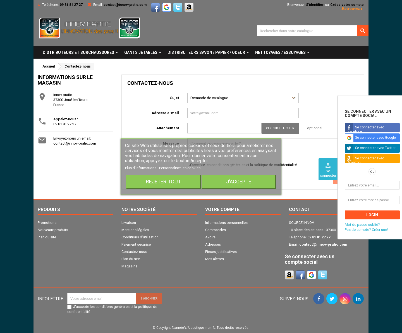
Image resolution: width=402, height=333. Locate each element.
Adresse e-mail (165, 113)
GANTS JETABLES (140, 52)
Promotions (47, 223)
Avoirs (210, 237)
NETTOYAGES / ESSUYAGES (280, 52)
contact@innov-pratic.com (125, 5)
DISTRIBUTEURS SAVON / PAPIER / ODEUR (206, 52)
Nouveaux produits (53, 230)
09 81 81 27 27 (71, 5)
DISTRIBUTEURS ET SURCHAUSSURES (78, 52)
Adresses (213, 244)
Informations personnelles (226, 223)
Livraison (128, 223)
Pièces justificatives (221, 252)
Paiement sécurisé (136, 244)
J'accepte (238, 182)
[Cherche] (312, 30)
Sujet (174, 98)
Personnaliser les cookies (179, 168)
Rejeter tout (163, 182)
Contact (299, 209)
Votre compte (222, 209)
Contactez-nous (134, 252)
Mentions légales (135, 230)
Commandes (215, 230)
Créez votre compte (347, 5)
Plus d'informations (141, 168)
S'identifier (315, 5)
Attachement (167, 128)
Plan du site (47, 237)
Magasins (129, 266)
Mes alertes (214, 259)
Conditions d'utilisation (140, 237)
